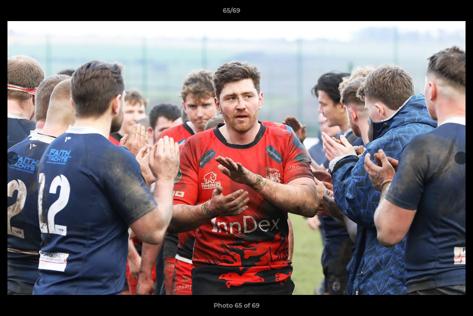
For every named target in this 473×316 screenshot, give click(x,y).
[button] (436, 13)
